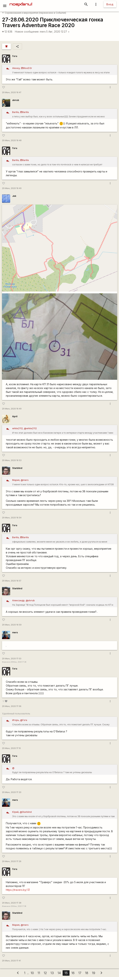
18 (86, 973)
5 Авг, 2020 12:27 (58, 31)
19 (93, 973)
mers (43, 31)
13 (52, 973)
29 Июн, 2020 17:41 (11, 961)
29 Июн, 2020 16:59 (11, 625)
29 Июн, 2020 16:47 (11, 92)
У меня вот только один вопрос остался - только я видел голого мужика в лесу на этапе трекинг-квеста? (63, 70)
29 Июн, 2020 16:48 (11, 140)
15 (66, 973)
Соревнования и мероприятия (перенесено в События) (34, 12)
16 (73, 973)
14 (59, 973)
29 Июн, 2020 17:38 (11, 903)
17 (79, 973)
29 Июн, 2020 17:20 (11, 792)
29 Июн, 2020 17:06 (11, 706)
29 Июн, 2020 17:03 (11, 658)
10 (32, 973)
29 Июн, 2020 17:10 (11, 748)
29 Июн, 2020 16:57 (11, 581)
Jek (14, 196)
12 (45, 973)
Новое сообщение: (27, 31)
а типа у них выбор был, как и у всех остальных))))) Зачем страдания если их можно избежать (63, 114)
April (14, 416)
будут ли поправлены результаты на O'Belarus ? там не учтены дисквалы (63, 770)
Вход (109, 4)
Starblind (17, 468)
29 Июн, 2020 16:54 (11, 518)
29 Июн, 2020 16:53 (11, 460)
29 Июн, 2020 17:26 (11, 861)
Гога (14, 56)
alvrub (15, 100)
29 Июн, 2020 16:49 (11, 188)
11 (38, 973)
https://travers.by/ (16, 889)
